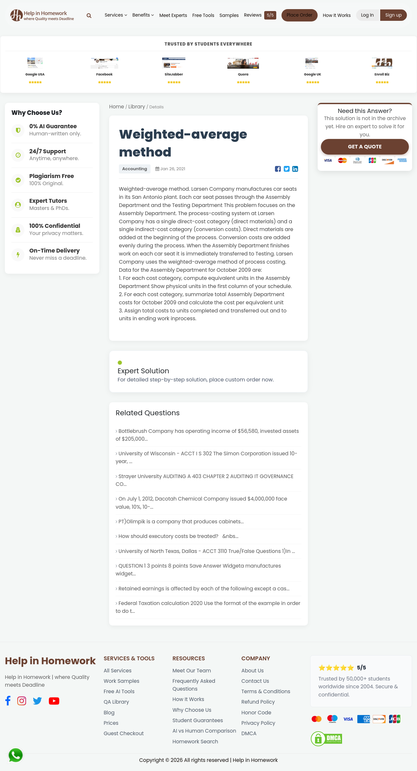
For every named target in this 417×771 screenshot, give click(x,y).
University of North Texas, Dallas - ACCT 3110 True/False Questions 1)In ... (208, 553)
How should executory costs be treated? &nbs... (179, 538)
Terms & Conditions (266, 695)
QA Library (116, 706)
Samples (228, 15)
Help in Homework (50, 664)
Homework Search (196, 746)
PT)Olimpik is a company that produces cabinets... (182, 523)
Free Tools (203, 15)
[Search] (89, 15)
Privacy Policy (258, 727)
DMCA (249, 738)
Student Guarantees (198, 725)
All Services (118, 674)
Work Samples (122, 685)
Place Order (299, 15)
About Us (252, 674)
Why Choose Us (192, 714)
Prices (111, 727)
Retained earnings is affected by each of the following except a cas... (205, 591)
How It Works (337, 15)
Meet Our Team (192, 674)
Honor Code (256, 716)
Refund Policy (258, 706)
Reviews (260, 15)
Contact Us (255, 685)
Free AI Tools (119, 695)
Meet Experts (173, 15)
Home (116, 106)
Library (137, 106)
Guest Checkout (124, 738)
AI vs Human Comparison (205, 735)
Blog (109, 716)
